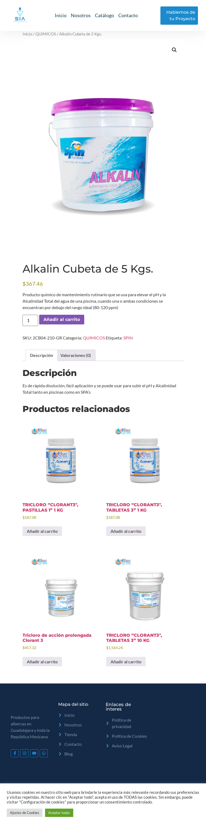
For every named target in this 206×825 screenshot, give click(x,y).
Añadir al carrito (61, 319)
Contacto (128, 15)
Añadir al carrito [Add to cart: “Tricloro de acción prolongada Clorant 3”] (42, 661)
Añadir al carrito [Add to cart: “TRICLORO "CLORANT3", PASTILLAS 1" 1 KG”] (42, 531)
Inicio (61, 15)
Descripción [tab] (41, 355)
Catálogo (104, 15)
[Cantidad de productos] (30, 320)
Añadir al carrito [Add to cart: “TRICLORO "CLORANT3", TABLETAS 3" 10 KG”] (126, 661)
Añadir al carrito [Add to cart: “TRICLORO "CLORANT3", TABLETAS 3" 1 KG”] (126, 531)
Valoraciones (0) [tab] (75, 355)
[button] (174, 50)
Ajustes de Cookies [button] (24, 812)
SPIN (128, 337)
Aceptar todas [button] (59, 812)
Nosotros (81, 15)
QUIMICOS (45, 33)
